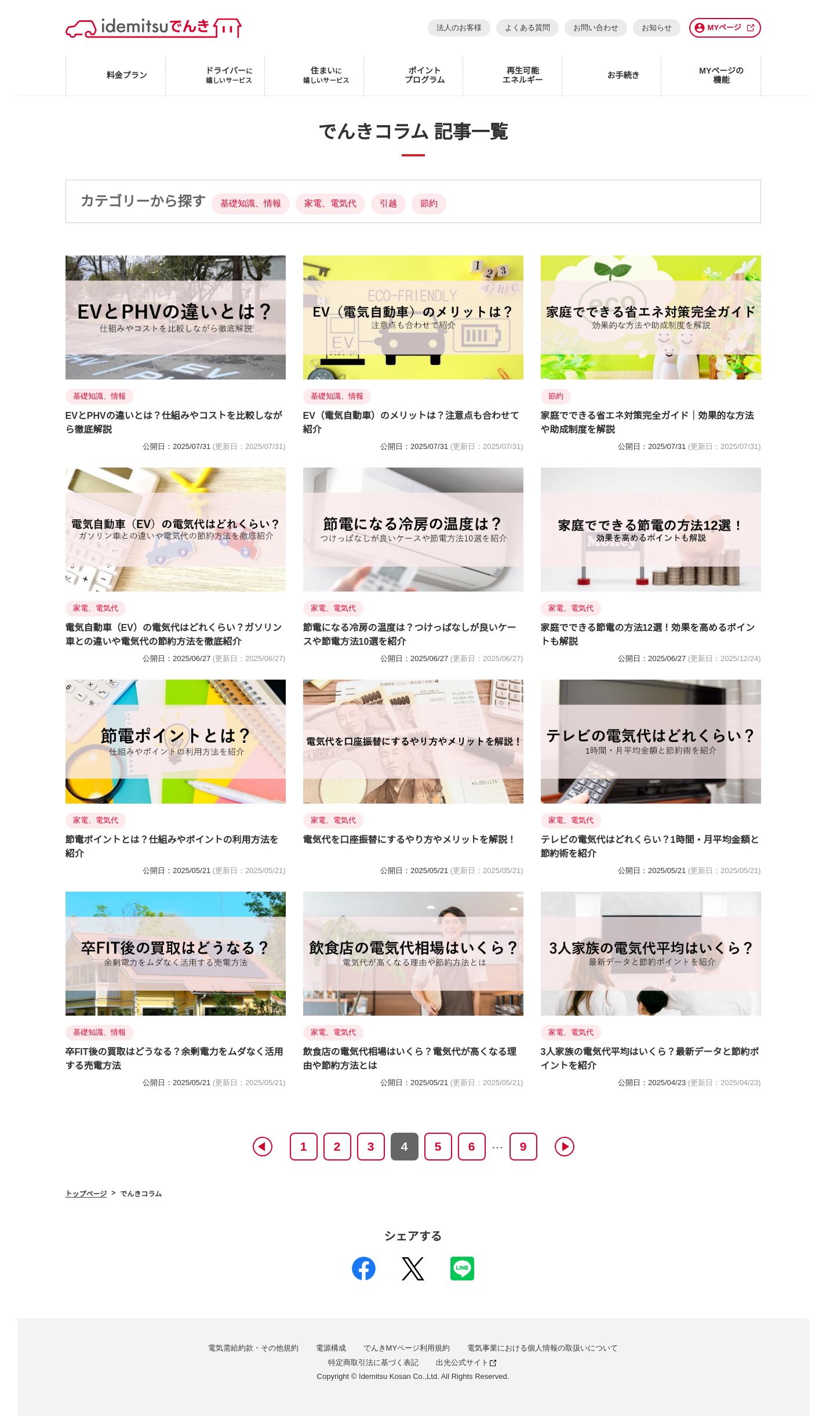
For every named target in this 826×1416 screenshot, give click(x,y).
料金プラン (127, 75)
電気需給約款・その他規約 (253, 1348)
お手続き (623, 75)
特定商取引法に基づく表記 (373, 1362)
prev (262, 1146)
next (564, 1146)
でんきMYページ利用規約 (406, 1348)
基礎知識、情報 (250, 203)
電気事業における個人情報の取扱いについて (542, 1348)
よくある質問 (527, 27)
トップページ (86, 1194)
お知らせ (657, 27)
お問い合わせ (595, 27)
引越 (388, 203)
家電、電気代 (330, 203)
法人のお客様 (459, 27)
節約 (429, 203)
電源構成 (331, 1348)
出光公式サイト (466, 1362)
